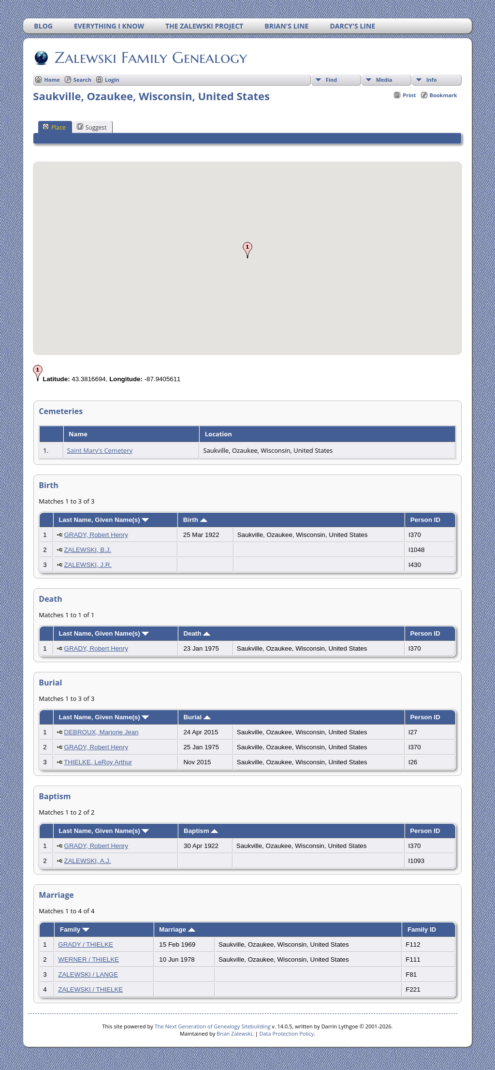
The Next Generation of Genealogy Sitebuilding (213, 1026)
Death (196, 633)
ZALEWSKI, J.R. (88, 564)
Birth (195, 519)
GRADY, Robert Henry (96, 534)
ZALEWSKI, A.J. (87, 860)
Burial (196, 717)
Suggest (92, 127)
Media (384, 79)
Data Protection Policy (286, 1033)
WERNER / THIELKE (88, 959)
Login (112, 79)
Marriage (177, 929)
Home (52, 79)
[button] (247, 250)
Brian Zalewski (234, 1033)
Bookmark (443, 95)
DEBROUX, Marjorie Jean (101, 732)
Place (54, 127)
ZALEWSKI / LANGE (88, 974)
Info (431, 79)
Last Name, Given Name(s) (103, 519)
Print (409, 95)
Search (82, 79)
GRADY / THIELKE (85, 944)
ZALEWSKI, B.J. (87, 549)
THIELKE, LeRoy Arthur (98, 762)
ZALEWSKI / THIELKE (90, 989)
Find (331, 79)
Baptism (201, 830)
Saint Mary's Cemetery (99, 450)
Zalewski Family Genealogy (150, 57)
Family (74, 929)
